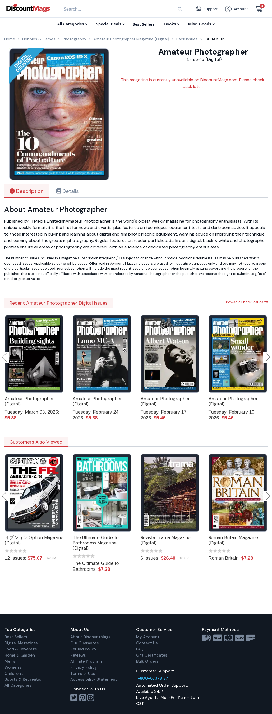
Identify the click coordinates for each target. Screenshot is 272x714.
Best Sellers (15, 637)
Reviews (78, 655)
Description (27, 191)
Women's (12, 667)
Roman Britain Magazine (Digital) (233, 540)
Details (67, 191)
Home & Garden (19, 655)
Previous (4, 357)
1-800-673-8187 (152, 678)
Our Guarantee (84, 643)
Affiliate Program (86, 661)
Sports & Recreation (24, 679)
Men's (9, 661)
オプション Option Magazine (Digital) (34, 540)
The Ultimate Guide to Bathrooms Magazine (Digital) (96, 543)
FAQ (140, 649)
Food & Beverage (20, 649)
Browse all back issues (246, 302)
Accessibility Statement (93, 679)
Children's (14, 673)
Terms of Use (82, 673)
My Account (147, 637)
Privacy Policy (83, 667)
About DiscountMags (90, 637)
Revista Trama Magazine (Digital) (166, 540)
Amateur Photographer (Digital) (29, 401)
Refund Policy (83, 649)
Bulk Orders (147, 661)
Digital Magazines (21, 643)
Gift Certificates (151, 655)
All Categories (17, 685)
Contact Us (147, 643)
